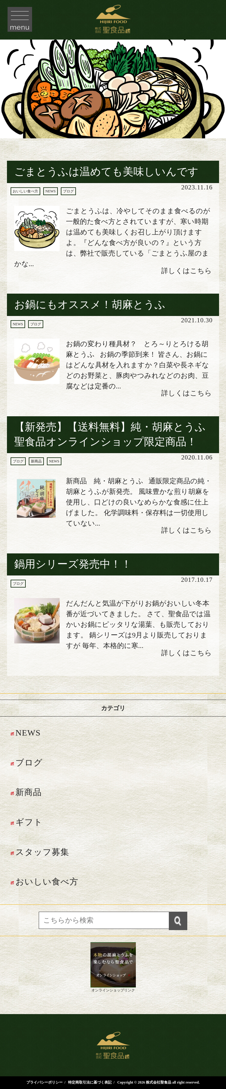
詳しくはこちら (186, 271)
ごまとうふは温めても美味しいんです (106, 172)
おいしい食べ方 (25, 191)
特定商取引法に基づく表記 (90, 1082)
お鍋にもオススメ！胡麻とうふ (89, 305)
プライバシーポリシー (44, 1082)
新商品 (36, 461)
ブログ (68, 191)
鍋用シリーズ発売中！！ (73, 564)
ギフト (29, 822)
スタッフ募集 (42, 852)
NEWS (50, 191)
